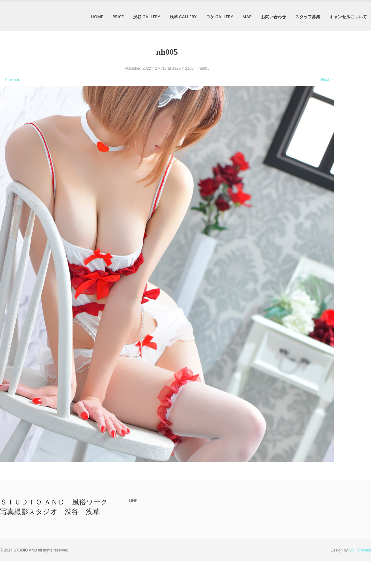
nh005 (204, 68)
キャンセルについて (348, 17)
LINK (133, 500)
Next (327, 79)
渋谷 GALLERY (146, 17)
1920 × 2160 (182, 68)
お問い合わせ (273, 17)
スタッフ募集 (307, 17)
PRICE (118, 17)
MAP (247, 17)
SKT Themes (360, 550)
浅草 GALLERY (183, 17)
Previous (10, 79)
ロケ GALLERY (219, 17)
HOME (97, 17)
